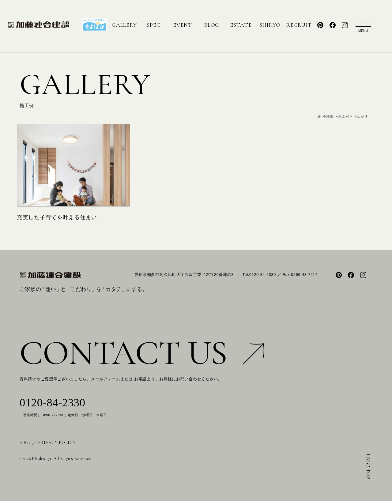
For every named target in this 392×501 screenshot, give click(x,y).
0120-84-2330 (52, 403)
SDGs (25, 442)
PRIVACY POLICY (57, 442)
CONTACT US (142, 353)
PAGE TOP (368, 467)
